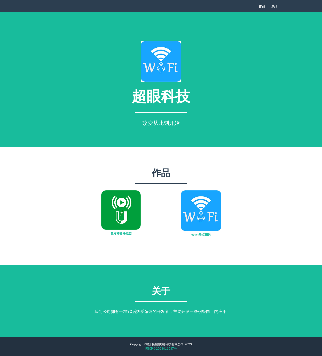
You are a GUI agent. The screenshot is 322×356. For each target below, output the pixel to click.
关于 (274, 11)
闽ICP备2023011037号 (161, 348)
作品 (262, 11)
